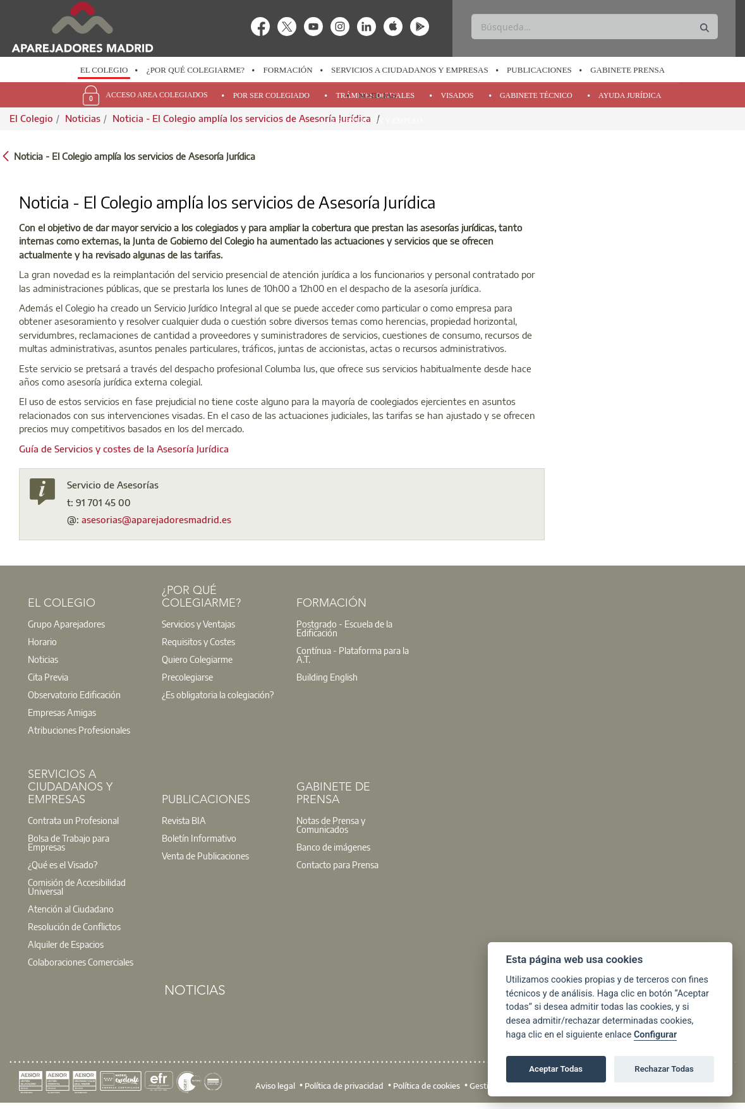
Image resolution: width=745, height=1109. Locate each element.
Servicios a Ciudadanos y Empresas (409, 70)
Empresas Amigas (62, 712)
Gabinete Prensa (627, 70)
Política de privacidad (344, 1086)
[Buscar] (594, 26)
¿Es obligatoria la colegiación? (218, 694)
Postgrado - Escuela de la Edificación (344, 628)
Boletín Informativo (199, 838)
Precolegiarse (187, 676)
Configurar (655, 1034)
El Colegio (104, 70)
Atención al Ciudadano (71, 908)
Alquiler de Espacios (66, 944)
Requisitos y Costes (198, 641)
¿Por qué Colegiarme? (196, 70)
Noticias (377, 95)
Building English (327, 676)
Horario (42, 641)
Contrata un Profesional (73, 820)
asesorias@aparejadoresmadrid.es (156, 519)
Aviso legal (275, 1086)
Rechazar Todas (664, 1069)
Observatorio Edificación (74, 694)
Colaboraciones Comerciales (80, 961)
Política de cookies (426, 1086)
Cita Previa (48, 676)
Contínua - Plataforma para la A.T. (352, 655)
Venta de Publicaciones (205, 855)
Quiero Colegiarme (197, 659)
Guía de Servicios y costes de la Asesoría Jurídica (124, 448)
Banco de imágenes (333, 846)
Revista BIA (184, 820)
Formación (288, 70)
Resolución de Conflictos (74, 926)
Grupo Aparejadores (66, 623)
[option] (104, 70)
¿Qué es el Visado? (62, 864)
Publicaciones (539, 70)
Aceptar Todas (556, 1069)
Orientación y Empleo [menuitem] (377, 120)
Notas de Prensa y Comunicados (330, 825)
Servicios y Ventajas (198, 623)
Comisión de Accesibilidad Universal (77, 886)
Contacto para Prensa (337, 864)
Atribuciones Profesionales (79, 730)
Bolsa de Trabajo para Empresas (68, 842)
